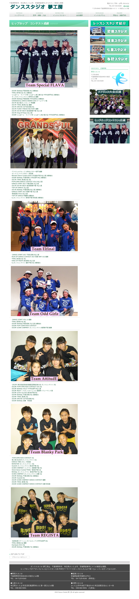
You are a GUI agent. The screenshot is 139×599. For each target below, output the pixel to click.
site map (126, 6)
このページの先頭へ (16, 554)
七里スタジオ (109, 49)
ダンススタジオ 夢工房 (44, 7)
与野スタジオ (109, 59)
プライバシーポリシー (19, 557)
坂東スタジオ (109, 40)
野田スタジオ (109, 31)
